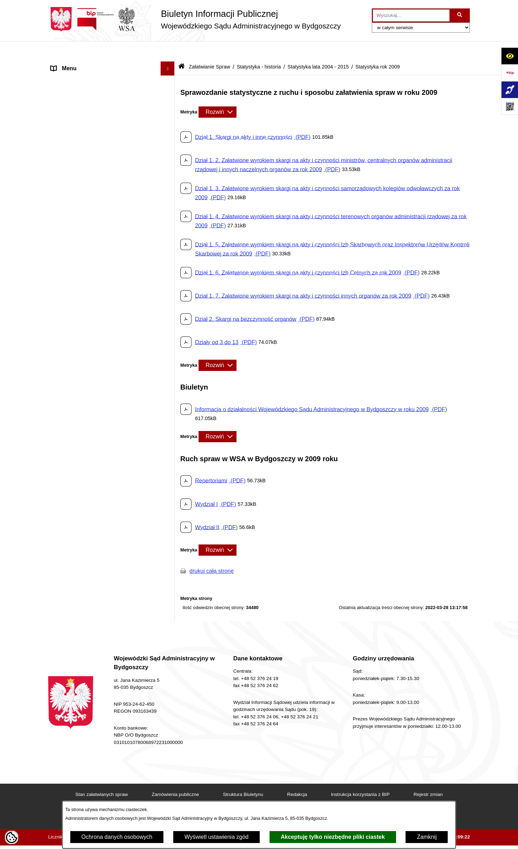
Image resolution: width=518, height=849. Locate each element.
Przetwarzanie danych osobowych (93, 725)
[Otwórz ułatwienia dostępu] (509, 55)
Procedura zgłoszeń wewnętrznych (94, 739)
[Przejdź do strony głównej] (194, 19)
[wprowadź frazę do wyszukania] (411, 15)
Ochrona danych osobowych (117, 837)
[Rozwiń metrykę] (218, 94)
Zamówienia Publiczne (79, 626)
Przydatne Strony (72, 711)
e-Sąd (58, 149)
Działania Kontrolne (75, 655)
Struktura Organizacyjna (81, 135)
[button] (169, 93)
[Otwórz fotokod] (509, 106)
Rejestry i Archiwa (73, 612)
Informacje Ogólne (74, 93)
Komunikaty (65, 697)
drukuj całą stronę (211, 553)
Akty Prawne (67, 107)
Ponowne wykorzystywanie (84, 669)
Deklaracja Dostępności (80, 78)
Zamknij (426, 837)
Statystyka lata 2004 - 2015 (318, 48)
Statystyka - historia (259, 48)
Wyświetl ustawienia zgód (216, 837)
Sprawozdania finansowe (82, 641)
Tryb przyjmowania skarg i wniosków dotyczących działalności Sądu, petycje (99, 594)
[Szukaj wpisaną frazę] (460, 15)
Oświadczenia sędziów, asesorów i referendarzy (94, 167)
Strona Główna (69, 64)
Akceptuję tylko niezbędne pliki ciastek (333, 837)
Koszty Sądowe (70, 121)
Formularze (65, 683)
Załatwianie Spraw (74, 199)
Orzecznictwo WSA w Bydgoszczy (93, 185)
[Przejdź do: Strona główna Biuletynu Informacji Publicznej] (181, 49)
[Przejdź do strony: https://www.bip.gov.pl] (509, 72)
